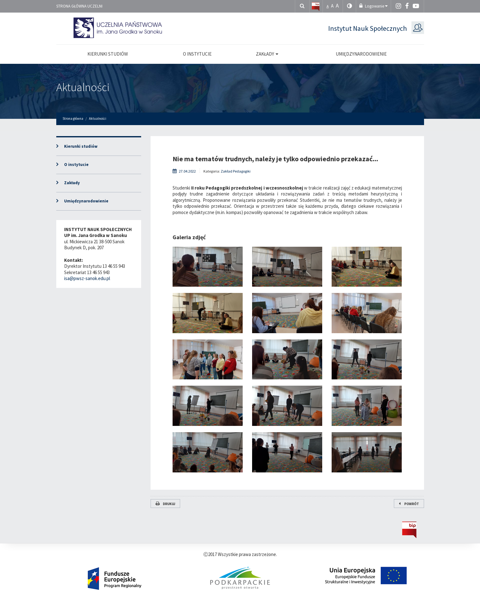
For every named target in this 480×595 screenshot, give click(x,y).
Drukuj (165, 504)
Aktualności (83, 87)
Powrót (409, 504)
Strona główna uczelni (79, 6)
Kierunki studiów (80, 146)
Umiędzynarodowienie (86, 201)
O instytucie (76, 164)
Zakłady (72, 182)
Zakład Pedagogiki (236, 171)
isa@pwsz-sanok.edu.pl (87, 278)
